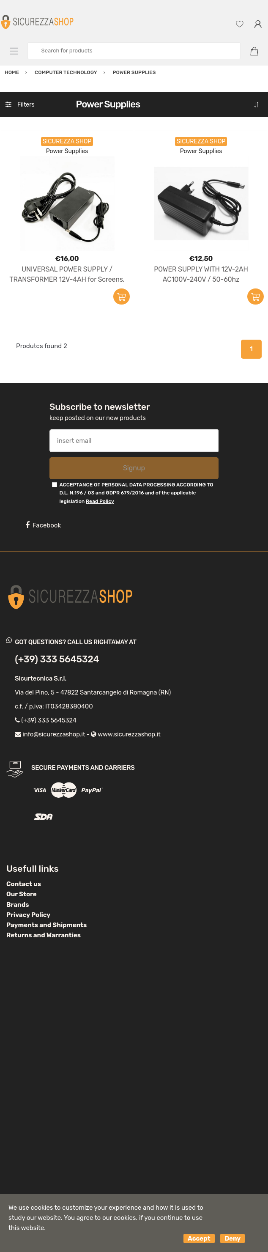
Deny (232, 1238)
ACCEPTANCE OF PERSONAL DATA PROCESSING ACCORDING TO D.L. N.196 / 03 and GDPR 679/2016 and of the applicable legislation (136, 493)
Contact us (23, 884)
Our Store (21, 894)
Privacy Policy (28, 915)
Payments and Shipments (46, 925)
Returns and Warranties (43, 935)
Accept (199, 1238)
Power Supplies (67, 151)
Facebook (43, 525)
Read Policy (100, 501)
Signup (134, 468)
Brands (17, 905)
